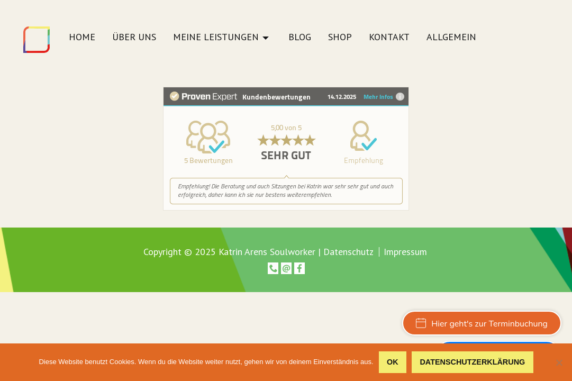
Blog (299, 37)
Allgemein (451, 37)
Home (82, 37)
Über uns (134, 37)
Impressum (405, 252)
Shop (340, 37)
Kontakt (389, 37)
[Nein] (558, 362)
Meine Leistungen (216, 37)
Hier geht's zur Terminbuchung (482, 324)
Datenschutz (348, 252)
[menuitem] (82, 40)
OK (392, 362)
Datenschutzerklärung (472, 362)
